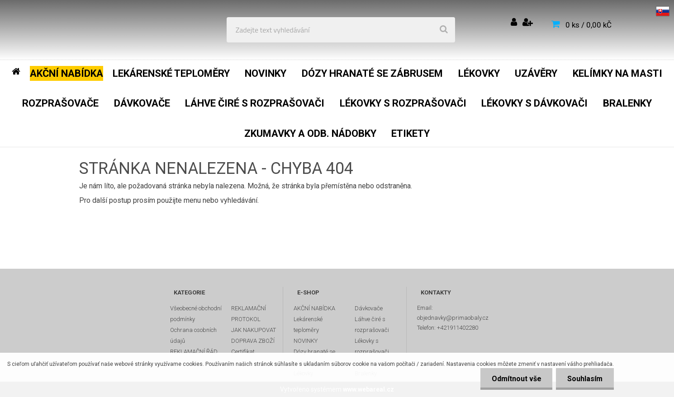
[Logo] (73, 29)
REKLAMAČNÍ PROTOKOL (248, 313)
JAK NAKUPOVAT (253, 330)
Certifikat (243, 351)
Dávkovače (369, 308)
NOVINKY (306, 340)
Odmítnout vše (516, 378)
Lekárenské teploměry (308, 324)
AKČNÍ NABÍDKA (314, 308)
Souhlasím (585, 378)
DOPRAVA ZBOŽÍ (253, 340)
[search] (443, 29)
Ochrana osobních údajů (193, 335)
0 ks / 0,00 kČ (588, 24)
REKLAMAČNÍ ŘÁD (194, 351)
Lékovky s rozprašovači (372, 346)
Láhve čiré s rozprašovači (372, 324)
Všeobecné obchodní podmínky (196, 313)
